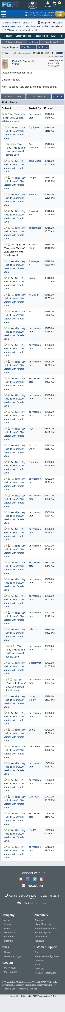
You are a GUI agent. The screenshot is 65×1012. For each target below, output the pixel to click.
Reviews (39, 940)
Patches (39, 952)
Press (7, 928)
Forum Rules (41, 36)
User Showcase (32, 26)
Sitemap (8, 940)
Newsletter (35, 885)
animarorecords (22, 53)
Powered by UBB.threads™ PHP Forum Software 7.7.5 (32, 996)
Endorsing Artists (44, 932)
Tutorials (39, 968)
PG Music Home (10, 22)
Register (44, 22)
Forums (25, 22)
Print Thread (27, 47)
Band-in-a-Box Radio (46, 928)
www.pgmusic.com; (10, 985)
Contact (8, 924)
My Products (10, 972)
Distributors (10, 932)
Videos (38, 964)
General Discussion (11, 26)
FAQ (53, 36)
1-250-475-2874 (47, 15)
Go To (43, 47)
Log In (58, 22)
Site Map (33, 989)
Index (33, 42)
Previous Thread (13, 42)
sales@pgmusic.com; (27, 985)
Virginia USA (53, 66)
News (7, 952)
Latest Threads (23, 36)
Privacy (22, 989)
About (7, 920)
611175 (60, 53)
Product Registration (46, 973)
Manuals (39, 960)
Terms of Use (9, 989)
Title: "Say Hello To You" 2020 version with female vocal (13, 118)
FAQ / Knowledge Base (47, 956)
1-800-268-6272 (34, 15)
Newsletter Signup (13, 956)
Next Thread (52, 42)
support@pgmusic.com (46, 985)
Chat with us (30, 903)
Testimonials (41, 936)
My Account (10, 967)
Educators (9, 936)
